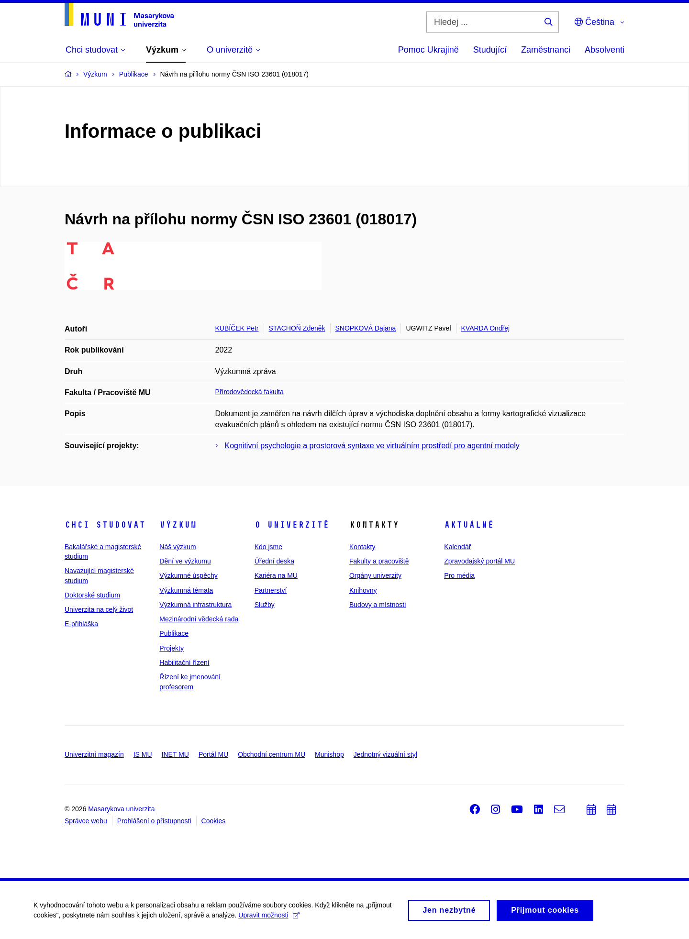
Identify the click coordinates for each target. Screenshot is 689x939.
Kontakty (362, 547)
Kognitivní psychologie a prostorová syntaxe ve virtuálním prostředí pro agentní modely (372, 446)
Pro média (459, 575)
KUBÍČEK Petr (237, 328)
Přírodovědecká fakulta (249, 392)
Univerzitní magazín (94, 754)
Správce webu (86, 821)
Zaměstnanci (545, 50)
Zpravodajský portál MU (479, 561)
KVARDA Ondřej (485, 328)
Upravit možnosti (268, 918)
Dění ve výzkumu (185, 561)
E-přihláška (81, 624)
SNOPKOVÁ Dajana (365, 328)
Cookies (213, 821)
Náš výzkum (177, 547)
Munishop (329, 754)
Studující (490, 50)
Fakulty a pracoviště (379, 561)
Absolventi (604, 50)
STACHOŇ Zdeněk (297, 328)
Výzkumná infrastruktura (195, 604)
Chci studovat (105, 524)
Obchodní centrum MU (271, 754)
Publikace (174, 633)
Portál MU (213, 754)
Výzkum (178, 524)
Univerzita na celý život (99, 609)
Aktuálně (469, 524)
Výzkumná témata (186, 590)
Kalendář (457, 547)
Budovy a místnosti (377, 604)
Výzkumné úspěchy (188, 575)
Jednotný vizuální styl (385, 754)
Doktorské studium (92, 595)
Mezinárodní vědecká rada (198, 619)
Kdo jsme (268, 547)
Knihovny (363, 590)
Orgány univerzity (375, 575)
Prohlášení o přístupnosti (154, 821)
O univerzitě (292, 524)
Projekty (171, 648)
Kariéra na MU (276, 575)
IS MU (142, 754)
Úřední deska (274, 561)
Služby (265, 604)
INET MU (175, 754)
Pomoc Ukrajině (428, 50)
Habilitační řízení (184, 662)
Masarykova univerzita (121, 809)
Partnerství (271, 590)
